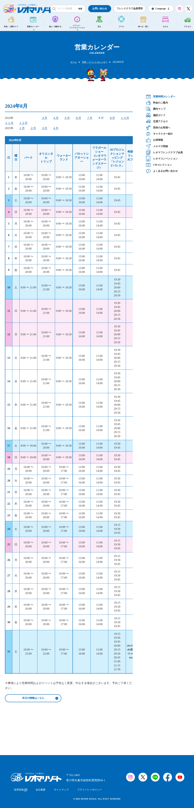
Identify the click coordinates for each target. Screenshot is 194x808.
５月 (67, 117)
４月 (56, 117)
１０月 (125, 117)
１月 (22, 128)
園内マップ (155, 109)
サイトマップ (61, 788)
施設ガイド (155, 115)
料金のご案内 (157, 103)
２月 (33, 128)
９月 (112, 117)
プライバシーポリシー (89, 788)
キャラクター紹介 (159, 134)
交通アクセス (157, 121)
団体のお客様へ (158, 127)
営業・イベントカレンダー (95, 62)
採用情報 (20, 788)
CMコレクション (159, 165)
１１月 (9, 123)
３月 (44, 117)
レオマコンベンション (162, 158)
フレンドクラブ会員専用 (129, 8)
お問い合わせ (99, 8)
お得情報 (154, 140)
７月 (89, 117)
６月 (78, 117)
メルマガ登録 (157, 146)
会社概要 (41, 788)
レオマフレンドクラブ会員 (164, 152)
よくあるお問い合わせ (162, 171)
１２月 (23, 123)
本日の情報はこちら (33, 698)
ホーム (71, 62)
